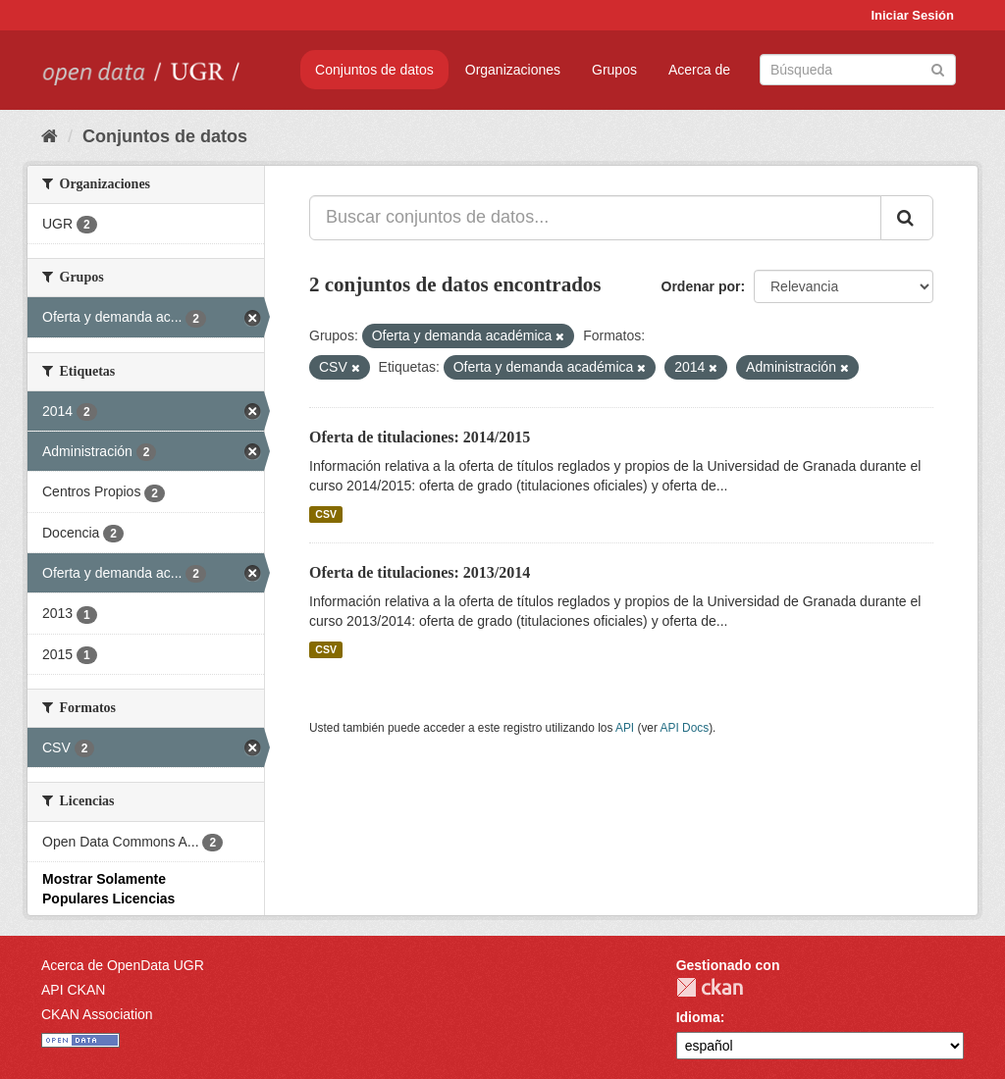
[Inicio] (49, 136)
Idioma (698, 1017)
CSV (326, 514)
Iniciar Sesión (912, 15)
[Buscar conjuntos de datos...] (595, 217)
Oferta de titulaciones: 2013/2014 (419, 572)
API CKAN (73, 990)
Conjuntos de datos (374, 69)
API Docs (685, 728)
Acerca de (699, 69)
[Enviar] (937, 68)
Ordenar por (701, 286)
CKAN (709, 987)
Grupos (614, 69)
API (624, 728)
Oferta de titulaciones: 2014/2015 (419, 437)
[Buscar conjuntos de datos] (858, 69)
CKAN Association (97, 1014)
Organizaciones (512, 69)
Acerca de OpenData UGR (122, 965)
